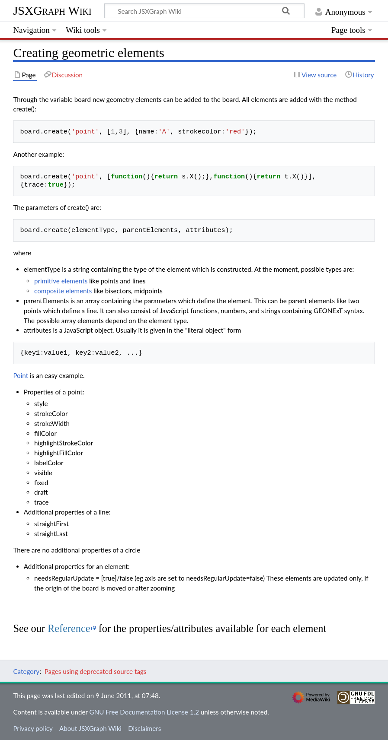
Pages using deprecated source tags (96, 671)
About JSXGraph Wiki (90, 728)
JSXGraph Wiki (52, 10)
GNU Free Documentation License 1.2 (144, 712)
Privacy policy (32, 728)
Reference (69, 628)
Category (26, 671)
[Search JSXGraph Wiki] (204, 11)
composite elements (63, 291)
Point (20, 375)
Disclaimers (144, 728)
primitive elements (60, 281)
